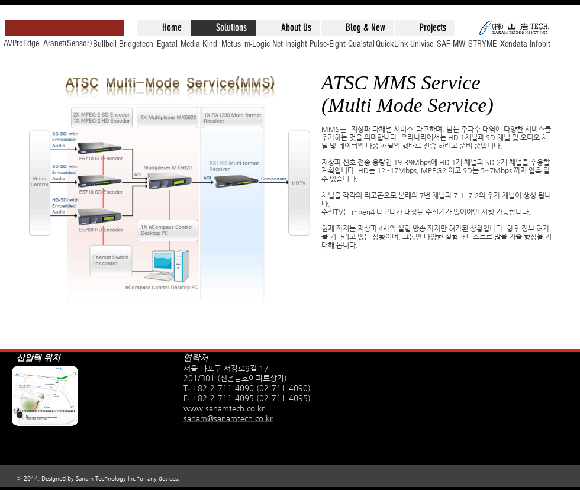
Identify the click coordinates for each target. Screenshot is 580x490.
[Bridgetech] (136, 44)
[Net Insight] (289, 44)
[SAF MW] (451, 44)
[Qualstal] (361, 44)
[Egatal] (167, 44)
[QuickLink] (392, 44)
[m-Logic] (257, 44)
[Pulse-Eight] (327, 44)
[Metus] (231, 44)
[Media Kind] (199, 44)
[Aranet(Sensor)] (67, 43)
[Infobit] (540, 44)
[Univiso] (422, 44)
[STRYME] (482, 44)
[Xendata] (514, 44)
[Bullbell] (105, 44)
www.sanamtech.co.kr (224, 408)
